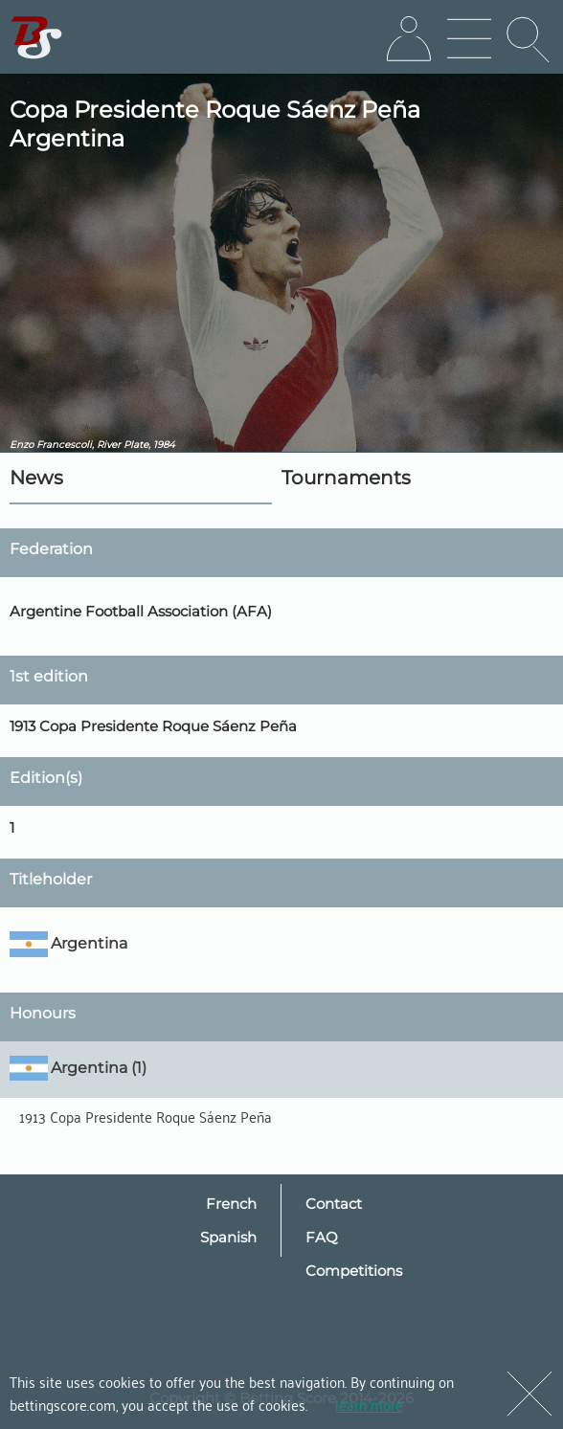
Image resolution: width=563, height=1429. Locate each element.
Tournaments (346, 477)
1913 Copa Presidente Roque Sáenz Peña (145, 1116)
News (36, 477)
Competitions (353, 1271)
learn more (369, 1404)
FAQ (321, 1237)
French (231, 1204)
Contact (333, 1204)
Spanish (228, 1237)
